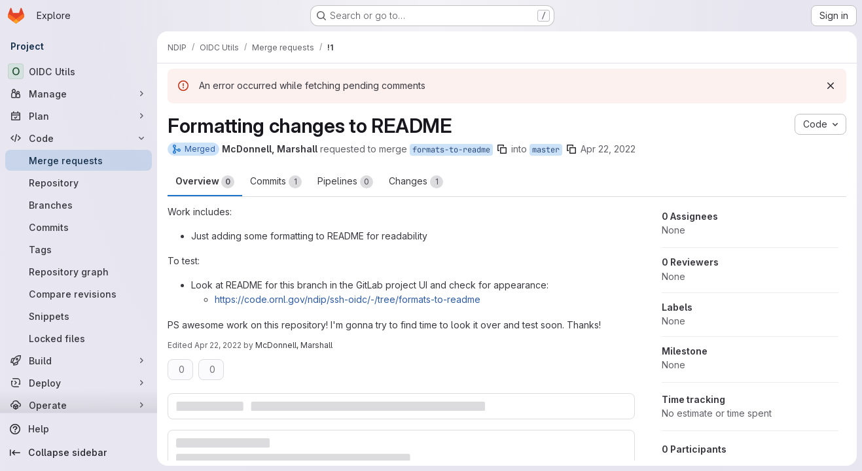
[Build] (78, 360)
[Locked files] (78, 338)
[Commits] (78, 227)
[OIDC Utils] (78, 71)
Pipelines (345, 181)
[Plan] (78, 115)
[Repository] (78, 182)
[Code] (78, 138)
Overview (204, 181)
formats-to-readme (451, 150)
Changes (416, 181)
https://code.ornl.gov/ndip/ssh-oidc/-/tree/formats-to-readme (347, 299)
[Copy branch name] (502, 149)
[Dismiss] (830, 86)
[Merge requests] (78, 160)
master (546, 150)
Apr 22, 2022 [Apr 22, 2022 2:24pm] (608, 148)
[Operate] (78, 404)
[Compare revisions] (78, 293)
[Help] (78, 429)
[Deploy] (78, 382)
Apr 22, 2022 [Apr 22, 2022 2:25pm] (218, 345)
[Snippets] (78, 315)
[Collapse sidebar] (78, 452)
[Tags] (78, 249)
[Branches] (78, 204)
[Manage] (78, 93)
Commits (276, 181)
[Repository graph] (78, 271)
